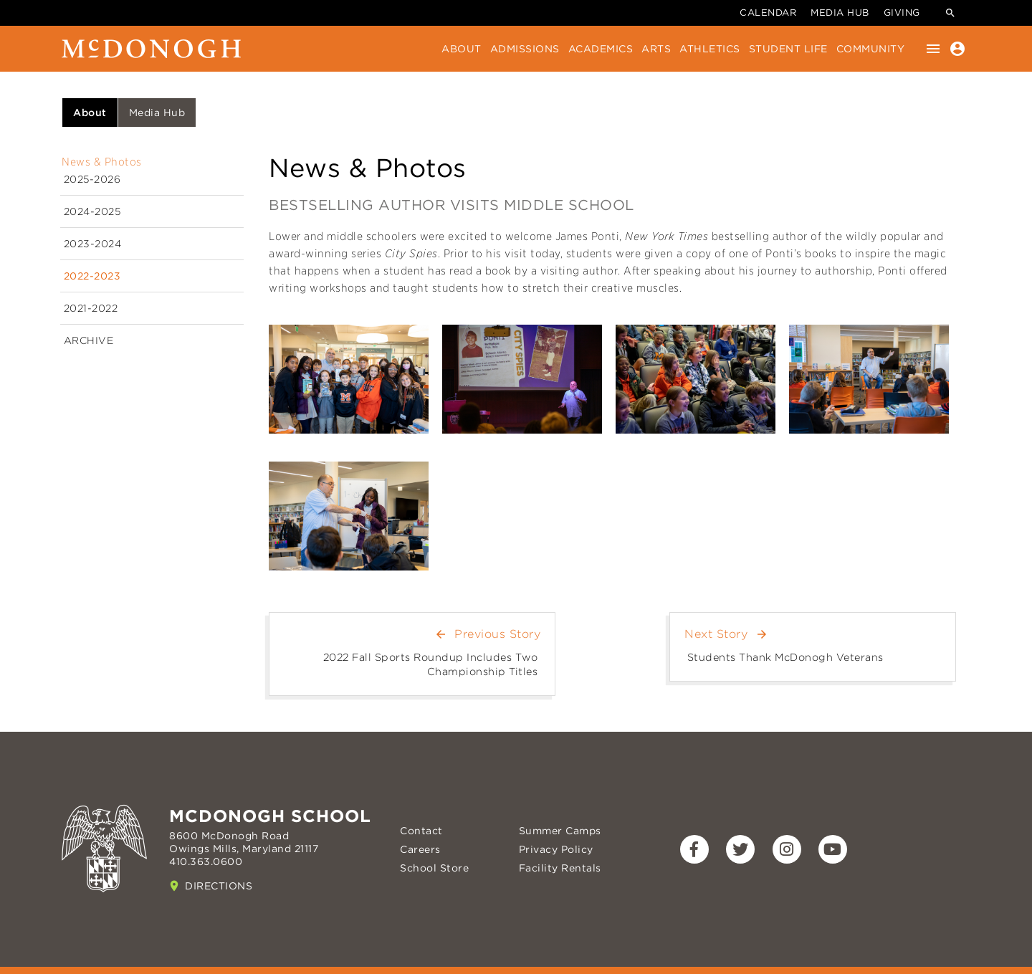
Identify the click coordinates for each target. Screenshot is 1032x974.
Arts (656, 48)
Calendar (768, 12)
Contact (421, 830)
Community (870, 48)
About (461, 48)
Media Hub (840, 12)
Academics (601, 48)
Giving (902, 12)
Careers (420, 849)
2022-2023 (92, 276)
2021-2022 (91, 308)
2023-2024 (93, 243)
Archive (89, 340)
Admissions (525, 48)
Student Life (788, 48)
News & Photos (102, 162)
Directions (218, 886)
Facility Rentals (560, 868)
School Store (434, 868)
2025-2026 (92, 179)
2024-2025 (92, 211)
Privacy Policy (556, 849)
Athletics (709, 48)
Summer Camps (560, 830)
